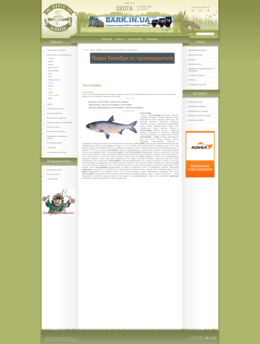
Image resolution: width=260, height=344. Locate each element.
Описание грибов (196, 120)
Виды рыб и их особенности (59, 55)
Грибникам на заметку (198, 111)
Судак (50, 92)
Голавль (51, 58)
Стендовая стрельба (197, 84)
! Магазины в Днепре (56, 50)
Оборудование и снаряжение (59, 122)
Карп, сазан (53, 67)
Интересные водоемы (56, 118)
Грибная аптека (195, 102)
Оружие (191, 59)
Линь (50, 77)
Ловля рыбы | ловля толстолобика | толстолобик (110, 105)
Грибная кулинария (197, 106)
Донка (49, 104)
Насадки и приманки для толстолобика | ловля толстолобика (115, 107)
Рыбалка (99, 50)
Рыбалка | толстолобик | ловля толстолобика (108, 102)
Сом (50, 89)
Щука (50, 98)
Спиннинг (51, 147)
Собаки (191, 80)
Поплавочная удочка (56, 131)
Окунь (50, 83)
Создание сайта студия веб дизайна (196, 338)
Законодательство (55, 109)
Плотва (51, 86)
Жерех (50, 61)
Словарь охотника (196, 75)
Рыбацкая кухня (54, 143)
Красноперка (53, 70)
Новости (107, 39)
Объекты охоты (195, 55)
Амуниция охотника (197, 50)
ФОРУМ (120, 39)
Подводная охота (54, 170)
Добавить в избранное (200, 7)
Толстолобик (132, 50)
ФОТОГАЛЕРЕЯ (135, 39)
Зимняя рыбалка (54, 113)
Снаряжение (52, 179)
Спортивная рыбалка (56, 152)
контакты (152, 39)
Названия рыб (54, 80)
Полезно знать (53, 127)
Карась (51, 64)
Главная (85, 50)
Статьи (92, 50)
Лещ (50, 73)
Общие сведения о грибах (199, 115)
